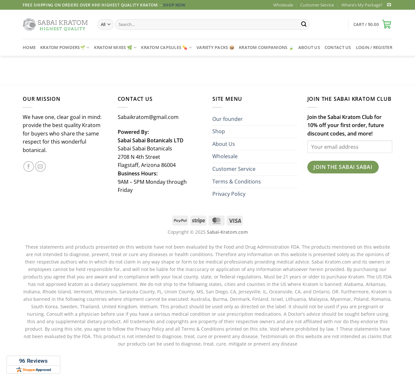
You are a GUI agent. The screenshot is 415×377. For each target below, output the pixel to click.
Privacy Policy (228, 193)
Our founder (227, 119)
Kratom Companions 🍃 (266, 47)
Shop (218, 131)
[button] (372, 24)
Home (29, 47)
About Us (223, 143)
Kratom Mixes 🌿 (115, 47)
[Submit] (303, 24)
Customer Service (317, 5)
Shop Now (174, 5)
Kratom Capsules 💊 (166, 47)
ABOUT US (309, 47)
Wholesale (283, 5)
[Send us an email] (389, 5)
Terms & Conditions (236, 181)
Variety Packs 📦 (215, 47)
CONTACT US (338, 47)
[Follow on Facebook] (28, 166)
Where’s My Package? (362, 5)
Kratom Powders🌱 (64, 47)
